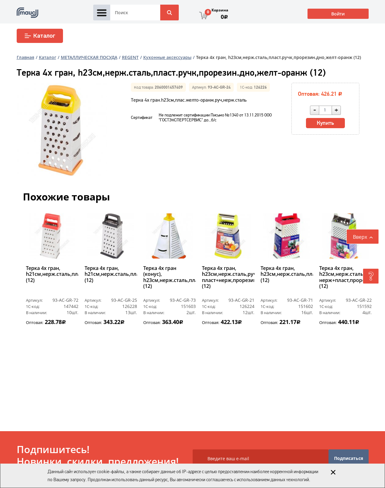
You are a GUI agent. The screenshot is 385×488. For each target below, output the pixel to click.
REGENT (130, 57)
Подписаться (348, 458)
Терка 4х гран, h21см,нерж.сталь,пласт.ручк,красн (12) (52, 274)
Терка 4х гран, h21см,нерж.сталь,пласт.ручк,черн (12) (111, 274)
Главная (25, 57)
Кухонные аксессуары (167, 57)
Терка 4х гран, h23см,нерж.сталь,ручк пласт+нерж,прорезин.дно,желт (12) (228, 277)
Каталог (39, 36)
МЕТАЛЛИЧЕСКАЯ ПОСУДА (89, 57)
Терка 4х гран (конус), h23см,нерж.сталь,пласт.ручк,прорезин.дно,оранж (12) (169, 277)
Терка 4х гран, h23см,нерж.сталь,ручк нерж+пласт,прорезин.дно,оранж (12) (345, 277)
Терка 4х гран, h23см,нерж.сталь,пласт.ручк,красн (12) (287, 274)
